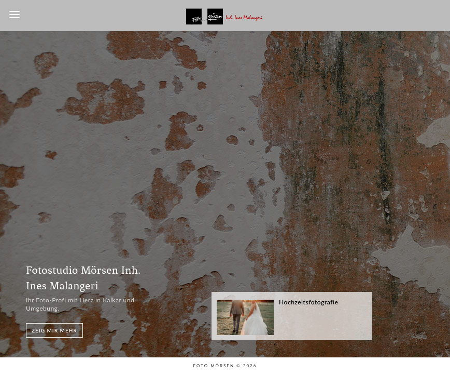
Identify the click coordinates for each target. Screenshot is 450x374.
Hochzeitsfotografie (308, 302)
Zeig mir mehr (54, 330)
